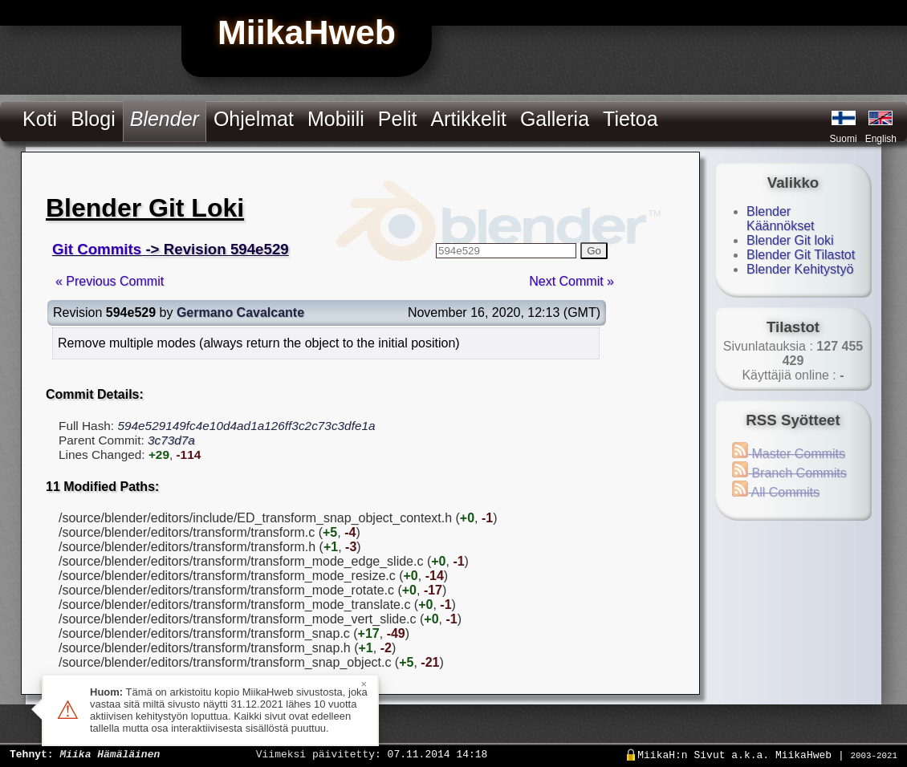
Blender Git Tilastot (800, 255)
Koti (39, 119)
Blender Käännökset (780, 219)
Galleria (554, 119)
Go (594, 251)
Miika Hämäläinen (109, 753)
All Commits (776, 492)
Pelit (397, 119)
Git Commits (96, 249)
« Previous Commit (109, 281)
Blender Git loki (790, 240)
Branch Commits (789, 473)
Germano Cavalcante (240, 312)
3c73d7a (171, 440)
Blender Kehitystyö (799, 269)
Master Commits (788, 454)
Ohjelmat (254, 119)
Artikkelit (468, 119)
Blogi (93, 119)
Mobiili (335, 119)
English (881, 138)
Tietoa (630, 119)
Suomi (843, 138)
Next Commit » (571, 281)
